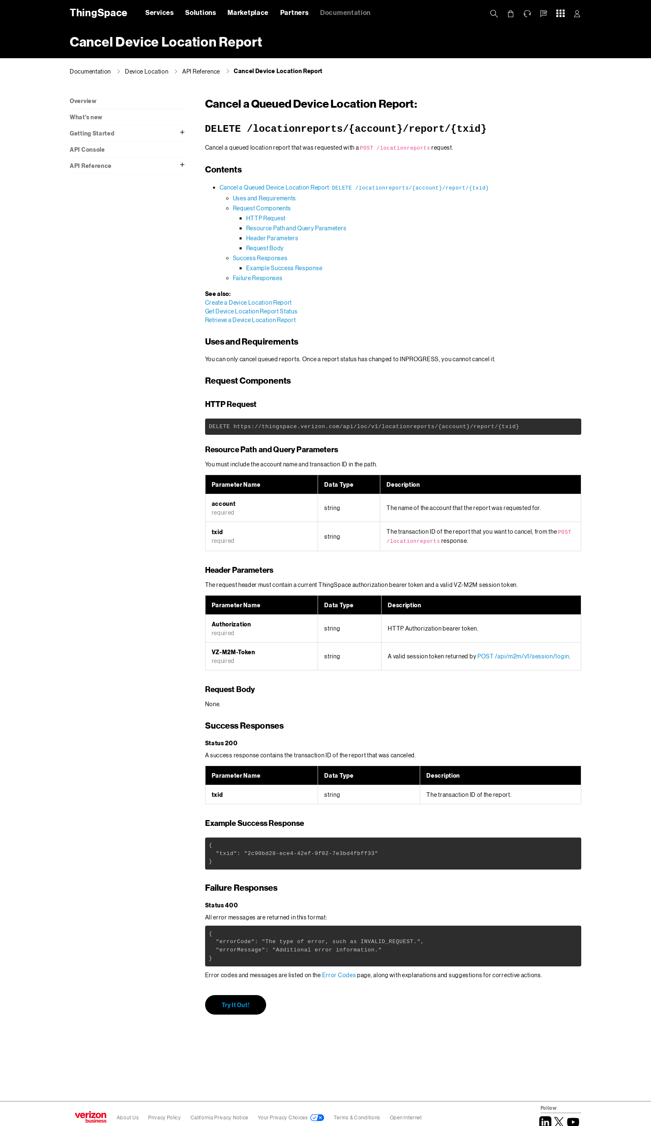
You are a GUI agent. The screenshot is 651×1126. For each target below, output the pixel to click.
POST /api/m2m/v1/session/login (523, 656)
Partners (294, 12)
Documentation (345, 12)
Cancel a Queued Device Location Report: (354, 187)
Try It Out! (236, 1004)
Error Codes (339, 974)
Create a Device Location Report (248, 302)
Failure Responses (258, 277)
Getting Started (92, 133)
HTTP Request (266, 218)
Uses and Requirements (264, 198)
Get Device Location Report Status (251, 311)
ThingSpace (97, 12)
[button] (544, 14)
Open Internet (406, 1117)
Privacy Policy (165, 1117)
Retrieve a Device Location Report (250, 319)
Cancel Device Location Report (278, 70)
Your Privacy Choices (283, 1117)
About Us (128, 1117)
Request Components (262, 208)
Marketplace (248, 12)
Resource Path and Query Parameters (296, 228)
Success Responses (260, 257)
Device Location (147, 71)
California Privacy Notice (220, 1117)
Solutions (200, 12)
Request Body (265, 247)
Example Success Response (284, 267)
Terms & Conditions (357, 1117)
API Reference (201, 71)
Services (159, 12)
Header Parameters (272, 237)
